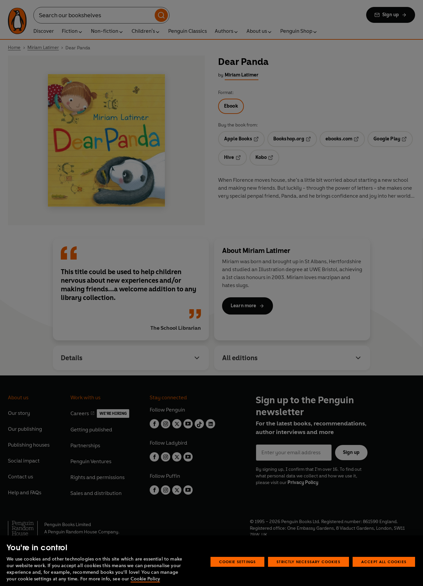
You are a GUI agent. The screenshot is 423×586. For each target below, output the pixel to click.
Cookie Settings (237, 568)
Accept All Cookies (383, 568)
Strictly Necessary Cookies (308, 568)
